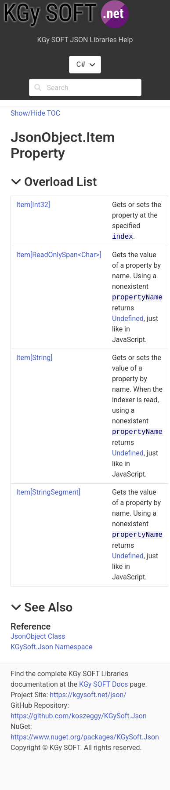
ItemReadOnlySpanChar (58, 255)
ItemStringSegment (48, 492)
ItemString (34, 357)
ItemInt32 (33, 204)
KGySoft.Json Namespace (51, 647)
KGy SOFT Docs (103, 684)
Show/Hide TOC (35, 113)
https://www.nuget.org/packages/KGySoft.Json (85, 737)
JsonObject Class (38, 636)
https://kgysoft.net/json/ (88, 695)
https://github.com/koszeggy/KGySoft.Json (79, 716)
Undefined (128, 318)
